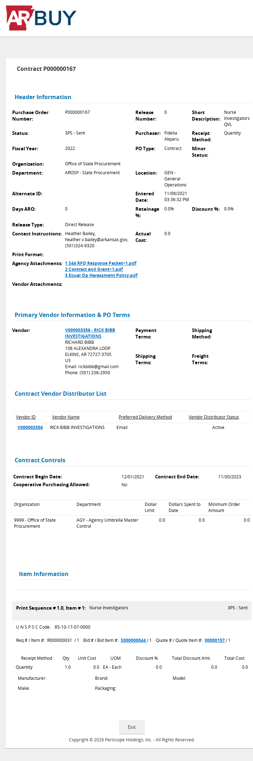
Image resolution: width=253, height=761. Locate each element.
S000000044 (134, 640)
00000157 (215, 640)
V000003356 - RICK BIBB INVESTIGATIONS (90, 333)
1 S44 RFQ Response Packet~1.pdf (101, 263)
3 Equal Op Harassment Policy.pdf (101, 275)
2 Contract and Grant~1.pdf (94, 269)
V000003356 (30, 427)
